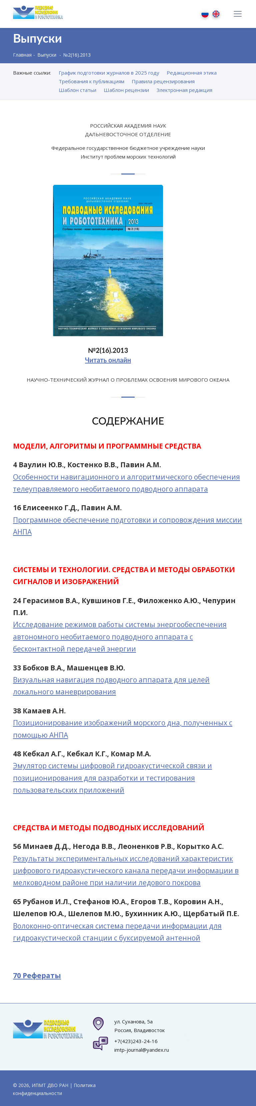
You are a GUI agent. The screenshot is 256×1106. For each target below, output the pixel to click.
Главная (22, 55)
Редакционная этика (192, 72)
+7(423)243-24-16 (136, 1041)
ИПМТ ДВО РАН (50, 1085)
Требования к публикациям (91, 81)
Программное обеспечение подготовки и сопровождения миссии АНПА (127, 526)
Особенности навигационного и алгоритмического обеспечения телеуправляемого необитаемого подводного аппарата (126, 483)
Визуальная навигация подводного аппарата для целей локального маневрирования (111, 685)
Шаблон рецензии (126, 90)
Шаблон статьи (77, 90)
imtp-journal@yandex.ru (141, 1049)
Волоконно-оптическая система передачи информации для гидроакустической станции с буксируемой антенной (117, 931)
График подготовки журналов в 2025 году (109, 72)
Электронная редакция (184, 90)
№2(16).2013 (108, 353)
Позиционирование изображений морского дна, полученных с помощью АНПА (122, 728)
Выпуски (46, 55)
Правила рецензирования (163, 81)
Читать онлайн (108, 363)
